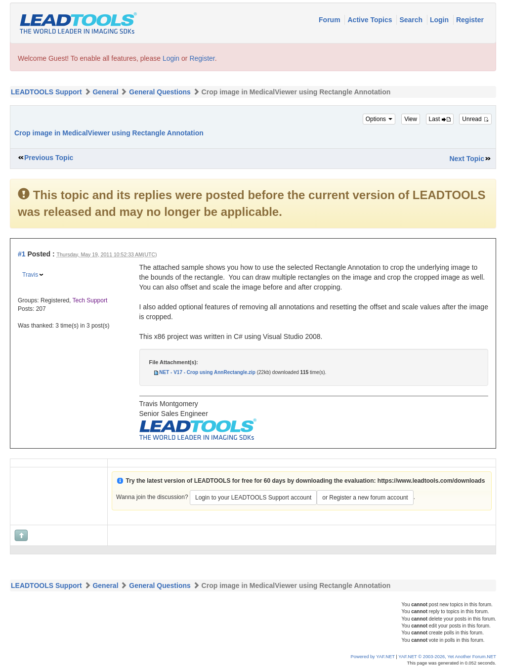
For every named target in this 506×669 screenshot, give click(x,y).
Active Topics (370, 20)
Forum (330, 20)
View (410, 119)
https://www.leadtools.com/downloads (431, 480)
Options (379, 119)
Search (411, 20)
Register (470, 20)
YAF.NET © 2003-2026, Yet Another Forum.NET (447, 656)
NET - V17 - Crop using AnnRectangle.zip (207, 372)
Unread (475, 119)
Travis (30, 274)
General (105, 92)
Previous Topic (48, 158)
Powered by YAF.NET (373, 656)
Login (440, 20)
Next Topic (466, 159)
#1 (22, 254)
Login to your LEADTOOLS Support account (253, 497)
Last (440, 119)
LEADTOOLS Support (46, 92)
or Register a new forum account (365, 497)
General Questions (159, 92)
